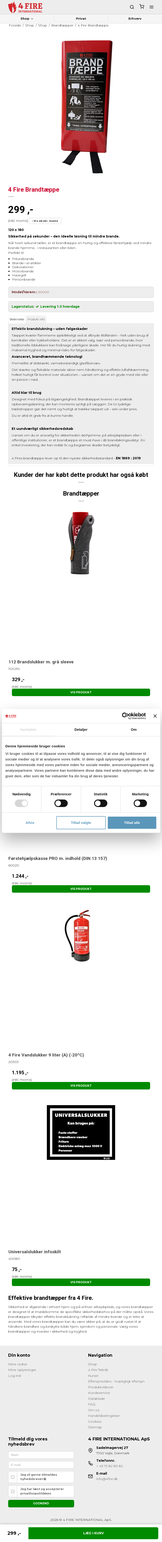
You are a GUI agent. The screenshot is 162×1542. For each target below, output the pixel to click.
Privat (81, 18)
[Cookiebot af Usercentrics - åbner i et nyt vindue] (125, 716)
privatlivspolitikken (35, 1493)
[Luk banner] (155, 716)
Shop (27, 18)
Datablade (96, 1398)
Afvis (30, 823)
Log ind (14, 1376)
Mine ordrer (17, 1364)
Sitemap (95, 1427)
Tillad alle (132, 823)
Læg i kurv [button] (93, 1533)
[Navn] (41, 1454)
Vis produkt (81, 692)
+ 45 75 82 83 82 (109, 1466)
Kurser (93, 1376)
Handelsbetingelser (104, 1416)
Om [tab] (134, 729)
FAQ (91, 1404)
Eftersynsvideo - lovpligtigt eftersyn (116, 1381)
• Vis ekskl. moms (45, 221)
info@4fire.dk (107, 1479)
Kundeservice (99, 1393)
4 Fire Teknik (98, 1370)
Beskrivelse (17, 319)
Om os (93, 1410)
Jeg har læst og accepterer (42, 1491)
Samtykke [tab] (28, 729)
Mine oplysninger (22, 1370)
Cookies (94, 1421)
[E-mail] (41, 1464)
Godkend (41, 1503)
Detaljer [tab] (81, 729)
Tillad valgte (81, 823)
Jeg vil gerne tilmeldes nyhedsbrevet (38, 1477)
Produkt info (36, 319)
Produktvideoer (101, 1387)
